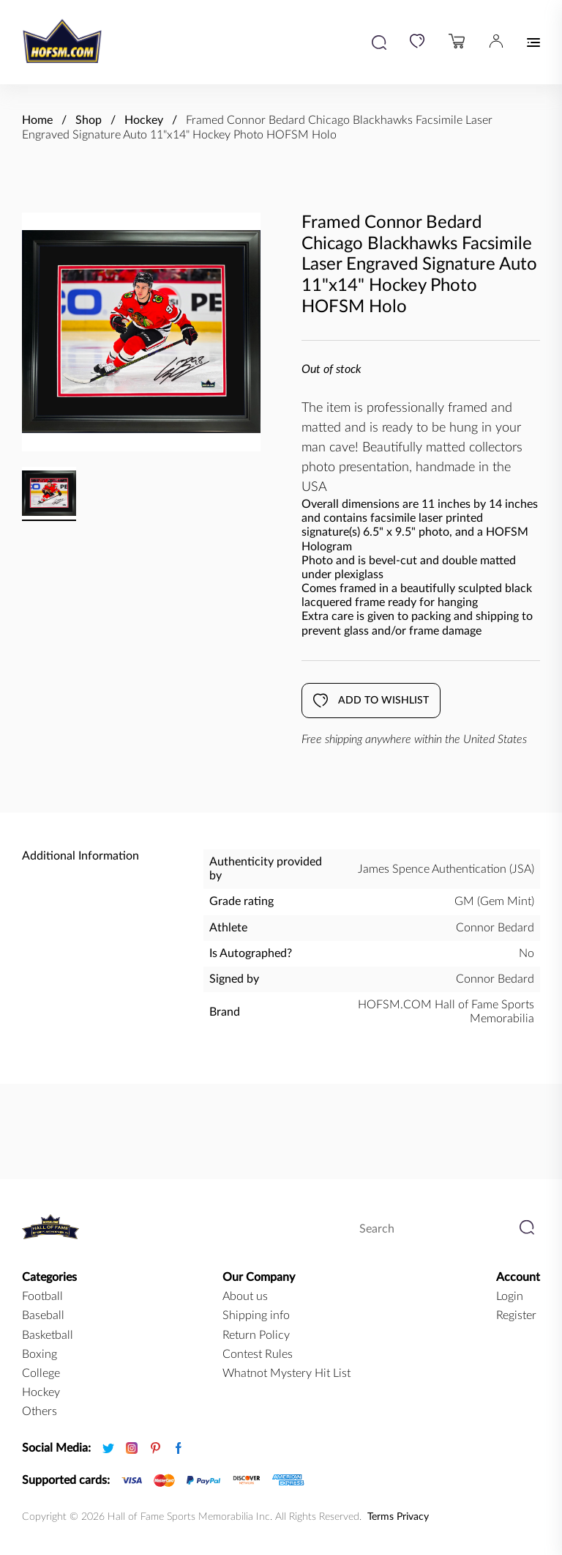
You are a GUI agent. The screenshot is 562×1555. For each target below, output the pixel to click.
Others (39, 1411)
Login (509, 1296)
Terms (380, 1517)
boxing (39, 1354)
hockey (41, 1392)
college (41, 1373)
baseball (43, 1315)
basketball (47, 1335)
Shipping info (256, 1315)
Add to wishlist (371, 700)
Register (516, 1315)
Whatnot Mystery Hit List (286, 1373)
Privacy (413, 1517)
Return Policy (256, 1335)
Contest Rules (257, 1354)
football (42, 1296)
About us (245, 1296)
